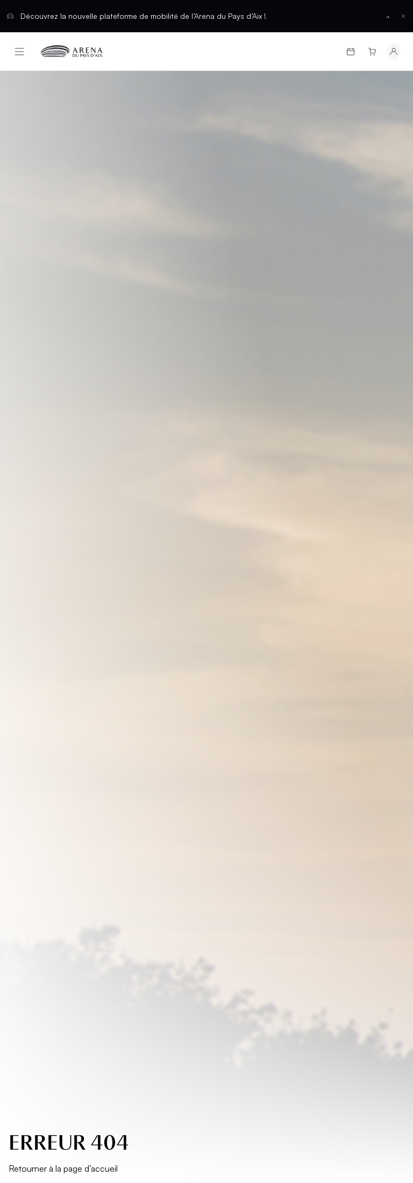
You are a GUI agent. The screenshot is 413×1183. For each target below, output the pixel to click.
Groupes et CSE (50, 712)
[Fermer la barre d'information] (403, 16)
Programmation (51, 639)
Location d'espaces (235, 681)
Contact (234, 722)
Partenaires (240, 704)
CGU (25, 785)
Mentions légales (52, 749)
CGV (25, 767)
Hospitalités (242, 657)
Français (167, 892)
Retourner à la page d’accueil (63, 372)
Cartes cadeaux (52, 657)
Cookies (33, 822)
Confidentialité (47, 804)
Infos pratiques (50, 676)
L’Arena (32, 694)
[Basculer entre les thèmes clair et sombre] (377, 892)
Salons (230, 639)
